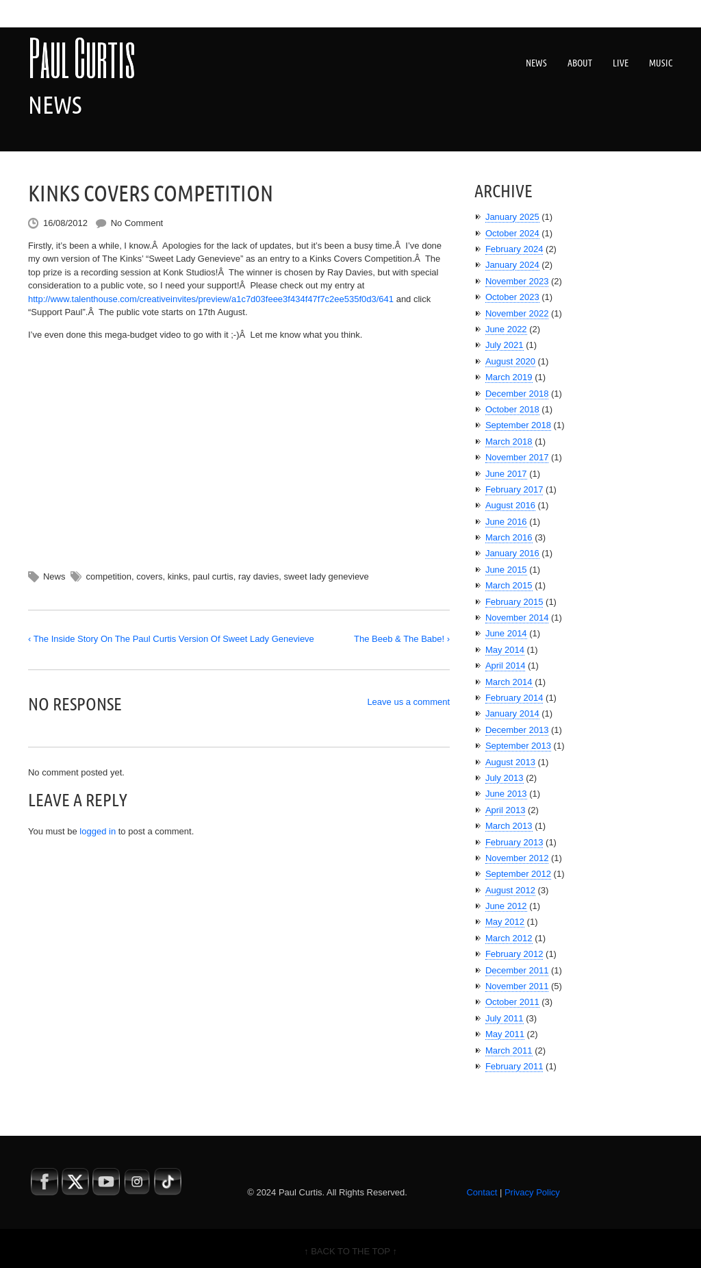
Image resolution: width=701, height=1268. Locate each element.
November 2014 (517, 617)
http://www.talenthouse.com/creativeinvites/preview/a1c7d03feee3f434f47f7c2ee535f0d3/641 (211, 299)
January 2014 (512, 713)
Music (661, 63)
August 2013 (510, 762)
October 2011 (512, 1002)
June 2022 (506, 329)
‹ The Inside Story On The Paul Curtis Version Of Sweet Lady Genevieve (171, 639)
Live (620, 63)
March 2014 (509, 682)
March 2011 (509, 1050)
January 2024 (512, 265)
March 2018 (509, 441)
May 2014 (504, 650)
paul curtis (213, 576)
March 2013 (509, 826)
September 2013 (518, 746)
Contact (481, 1192)
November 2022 (517, 313)
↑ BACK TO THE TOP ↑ (350, 1251)
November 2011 (517, 986)
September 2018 (518, 425)
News (536, 63)
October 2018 (512, 409)
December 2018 (517, 393)
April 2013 (505, 810)
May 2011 (504, 1034)
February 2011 (514, 1066)
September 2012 (518, 874)
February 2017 (514, 489)
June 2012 (506, 906)
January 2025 (512, 217)
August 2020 (510, 361)
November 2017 (517, 457)
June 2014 (506, 633)
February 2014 (514, 698)
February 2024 (514, 249)
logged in (97, 831)
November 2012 (517, 858)
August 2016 (510, 505)
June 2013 (506, 793)
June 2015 (506, 569)
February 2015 (514, 602)
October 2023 (512, 297)
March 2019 (509, 377)
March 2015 (509, 585)
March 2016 (509, 537)
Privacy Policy (532, 1192)
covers (149, 576)
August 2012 (510, 890)
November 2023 (517, 281)
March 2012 (509, 938)
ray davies (258, 576)
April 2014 (505, 665)
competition (108, 576)
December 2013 (517, 730)
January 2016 (512, 553)
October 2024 (512, 233)
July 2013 (504, 778)
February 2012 (514, 954)
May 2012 (504, 922)
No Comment (137, 223)
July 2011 (504, 1018)
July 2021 (504, 345)
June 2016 (506, 522)
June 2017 (506, 474)
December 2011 (517, 970)
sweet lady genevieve (326, 576)
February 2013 (514, 842)
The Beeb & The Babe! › (402, 639)
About (580, 63)
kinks (178, 576)
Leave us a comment (408, 702)
